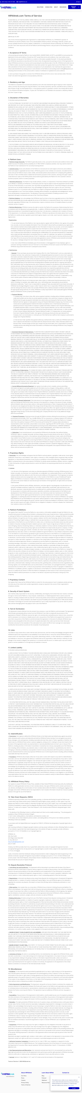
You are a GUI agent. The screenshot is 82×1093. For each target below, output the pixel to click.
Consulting (48, 7)
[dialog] (65, 1083)
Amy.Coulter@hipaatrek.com (16, 842)
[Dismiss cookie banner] (78, 1077)
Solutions (40, 7)
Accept (74, 1088)
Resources (63, 7)
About (56, 7)
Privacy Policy (71, 1085)
